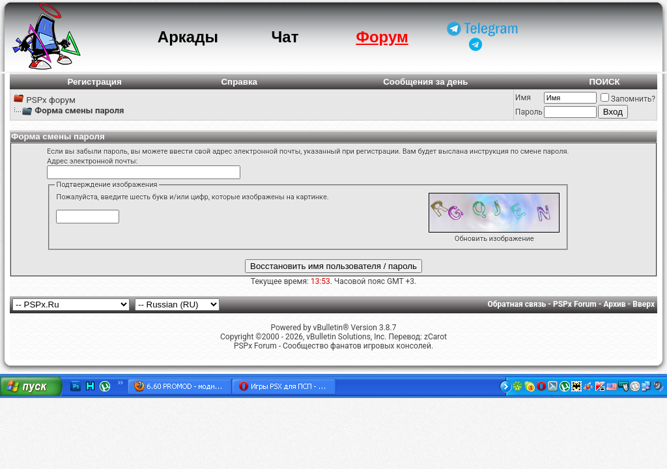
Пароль (529, 112)
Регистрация (94, 82)
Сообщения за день (425, 82)
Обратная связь (517, 304)
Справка (239, 82)
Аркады (188, 37)
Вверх (643, 304)
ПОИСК (604, 82)
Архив (614, 304)
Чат (284, 37)
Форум (382, 37)
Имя (523, 97)
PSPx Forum (575, 304)
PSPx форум (51, 100)
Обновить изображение (494, 238)
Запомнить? (628, 99)
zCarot (435, 336)
